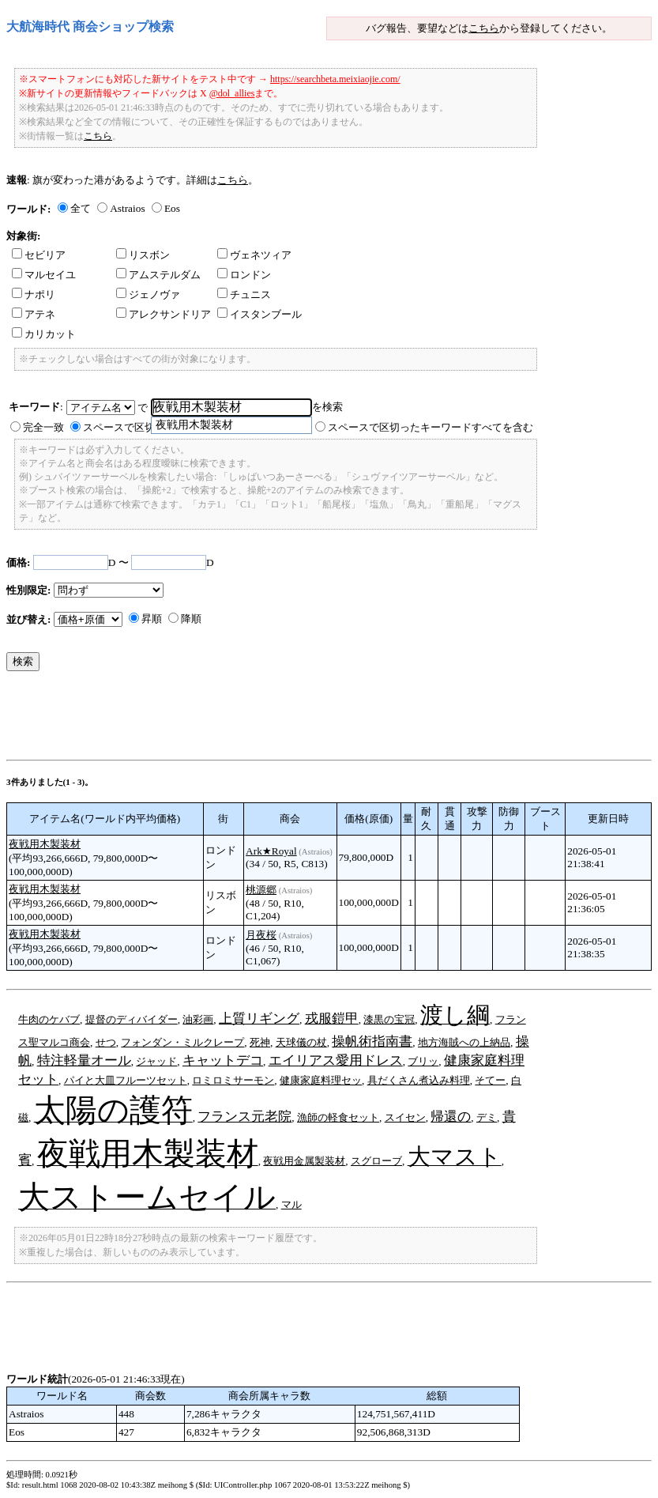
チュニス (244, 294)
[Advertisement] (293, 719)
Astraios (127, 208)
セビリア (39, 255)
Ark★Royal (271, 851)
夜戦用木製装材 (45, 844)
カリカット (44, 334)
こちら (483, 28)
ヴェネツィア (254, 255)
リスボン (143, 255)
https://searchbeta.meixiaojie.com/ (335, 79)
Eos (172, 208)
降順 (191, 618)
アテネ (33, 314)
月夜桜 (261, 935)
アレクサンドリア (163, 314)
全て (80, 208)
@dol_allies (232, 93)
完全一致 (43, 427)
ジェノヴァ (148, 294)
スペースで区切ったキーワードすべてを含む (430, 427)
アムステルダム (158, 275)
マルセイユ (44, 275)
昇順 (151, 618)
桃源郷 (261, 890)
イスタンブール (259, 314)
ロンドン (244, 275)
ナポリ (33, 294)
